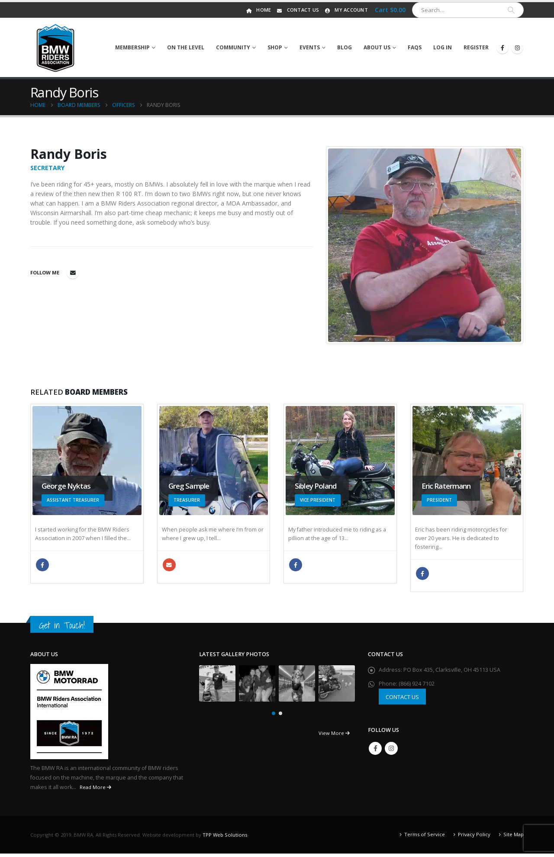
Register (476, 47)
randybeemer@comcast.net (73, 273)
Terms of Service (424, 837)
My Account (345, 9)
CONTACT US (402, 700)
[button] (273, 717)
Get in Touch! (62, 629)
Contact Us (297, 9)
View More (334, 736)
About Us (377, 47)
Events (310, 47)
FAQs (415, 47)
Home (258, 9)
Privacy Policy (474, 837)
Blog (344, 47)
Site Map (513, 837)
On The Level (185, 47)
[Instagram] (517, 48)
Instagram (391, 751)
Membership (132, 47)
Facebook (42, 564)
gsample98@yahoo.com (169, 564)
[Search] (511, 10)
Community (233, 47)
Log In (442, 47)
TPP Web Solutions (225, 838)
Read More (95, 790)
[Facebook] (502, 48)
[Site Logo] (55, 47)
